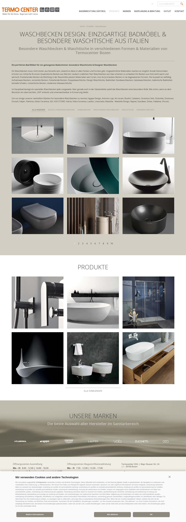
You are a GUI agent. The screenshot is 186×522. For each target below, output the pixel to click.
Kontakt (179, 11)
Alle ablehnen (112, 514)
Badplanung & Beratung (147, 11)
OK (151, 514)
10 (111, 243)
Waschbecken (100, 26)
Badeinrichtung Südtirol (92, 11)
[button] (170, 477)
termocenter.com (31, 11)
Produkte (114, 11)
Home (82, 26)
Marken (127, 11)
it (152, 3)
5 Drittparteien (41, 482)
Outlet (167, 11)
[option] (93, 441)
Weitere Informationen (35, 514)
